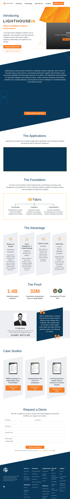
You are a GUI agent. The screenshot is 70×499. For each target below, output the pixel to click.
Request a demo (58, 3)
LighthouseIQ (46, 468)
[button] (12, 46)
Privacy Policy (40, 450)
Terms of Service (49, 450)
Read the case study (13, 388)
